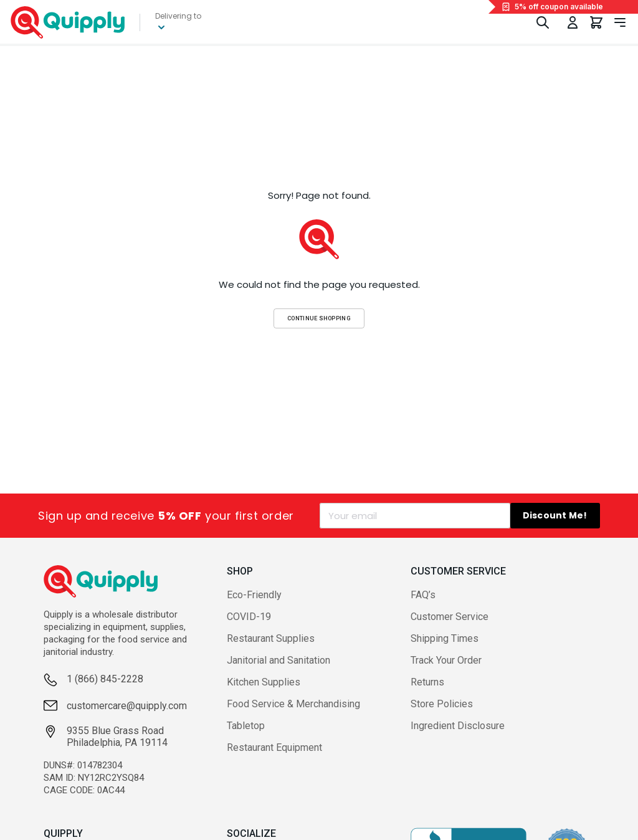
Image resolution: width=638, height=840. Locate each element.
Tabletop (246, 726)
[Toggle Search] (542, 22)
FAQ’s (423, 595)
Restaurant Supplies (271, 638)
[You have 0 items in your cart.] (596, 22)
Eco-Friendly (254, 595)
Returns (427, 682)
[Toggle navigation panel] (619, 22)
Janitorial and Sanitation (278, 660)
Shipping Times (444, 638)
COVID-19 (249, 617)
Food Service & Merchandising (293, 704)
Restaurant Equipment (274, 747)
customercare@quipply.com (127, 706)
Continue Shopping (319, 318)
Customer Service (449, 617)
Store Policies (442, 704)
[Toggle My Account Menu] (572, 22)
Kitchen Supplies (263, 682)
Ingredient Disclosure (458, 726)
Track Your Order (446, 660)
